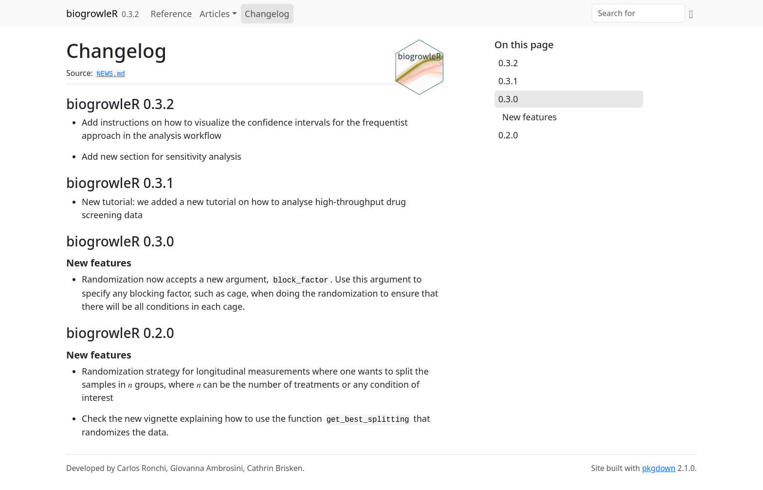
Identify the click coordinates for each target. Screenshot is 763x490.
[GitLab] (691, 13)
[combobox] (638, 13)
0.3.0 (508, 99)
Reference (171, 13)
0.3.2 (508, 63)
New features (529, 117)
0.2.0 (508, 135)
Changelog (267, 13)
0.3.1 (508, 81)
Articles (215, 13)
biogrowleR (92, 13)
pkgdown (658, 468)
